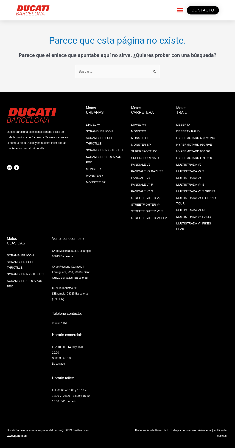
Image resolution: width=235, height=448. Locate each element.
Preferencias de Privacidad (151, 430)
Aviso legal (204, 430)
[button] (180, 10)
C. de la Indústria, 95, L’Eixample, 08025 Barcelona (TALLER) (70, 293)
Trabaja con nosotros (183, 430)
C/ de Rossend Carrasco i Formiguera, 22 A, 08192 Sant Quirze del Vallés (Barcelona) (71, 272)
